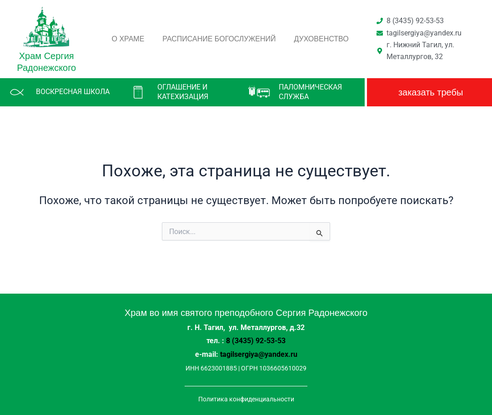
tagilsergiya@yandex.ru (258, 354)
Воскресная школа (73, 91)
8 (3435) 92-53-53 (256, 341)
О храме (128, 39)
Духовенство (321, 39)
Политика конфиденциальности (246, 398)
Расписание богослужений (219, 39)
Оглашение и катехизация (182, 92)
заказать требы (430, 92)
